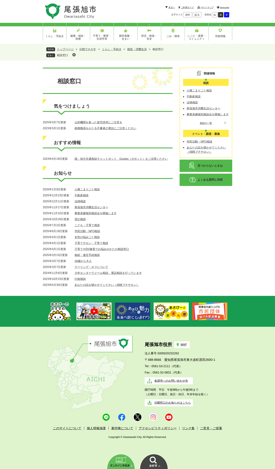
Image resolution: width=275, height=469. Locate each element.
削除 (74, 54)
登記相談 (80, 219)
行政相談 (80, 278)
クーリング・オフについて (91, 266)
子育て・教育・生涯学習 (102, 37)
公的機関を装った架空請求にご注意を (98, 122)
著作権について (122, 428)
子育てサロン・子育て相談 (91, 243)
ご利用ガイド (187, 7)
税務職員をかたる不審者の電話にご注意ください (105, 128)
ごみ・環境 (173, 36)
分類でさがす (87, 49)
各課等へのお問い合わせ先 (171, 380)
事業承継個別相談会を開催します (96, 213)
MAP (184, 344)
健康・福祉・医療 (78, 37)
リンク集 (188, 428)
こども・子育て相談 (87, 225)
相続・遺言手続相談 (87, 255)
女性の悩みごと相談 (87, 237)
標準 (187, 15)
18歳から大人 (83, 261)
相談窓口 (62, 55)
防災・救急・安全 (149, 37)
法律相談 (80, 201)
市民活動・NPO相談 (87, 231)
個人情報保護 (96, 428)
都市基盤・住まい (125, 37)
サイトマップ (207, 7)
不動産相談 (82, 195)
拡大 (197, 14)
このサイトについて (67, 428)
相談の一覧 (206, 123)
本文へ (171, 7)
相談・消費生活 (137, 49)
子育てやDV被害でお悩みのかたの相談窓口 (102, 249)
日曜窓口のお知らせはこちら (172, 402)
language (224, 7)
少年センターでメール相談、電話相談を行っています (108, 272)
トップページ (65, 49)
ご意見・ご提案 (211, 428)
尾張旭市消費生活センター (91, 207)
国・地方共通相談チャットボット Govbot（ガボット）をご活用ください (121, 158)
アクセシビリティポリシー (158, 428)
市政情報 (220, 36)
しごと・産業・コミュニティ (196, 37)
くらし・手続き (54, 36)
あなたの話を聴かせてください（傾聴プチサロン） (107, 284)
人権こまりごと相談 (87, 189)
